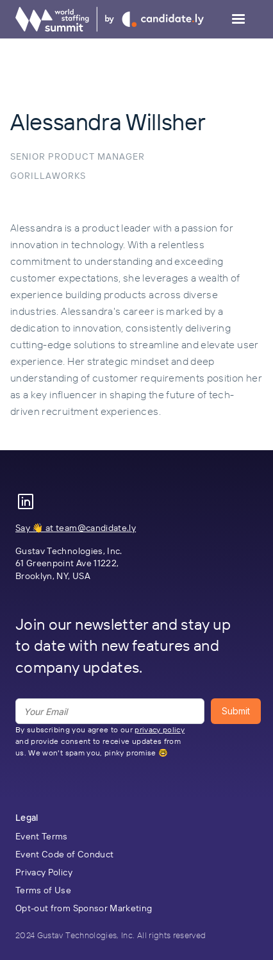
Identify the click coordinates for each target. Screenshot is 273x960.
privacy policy (160, 729)
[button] (238, 19)
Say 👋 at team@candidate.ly (75, 528)
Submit (236, 710)
